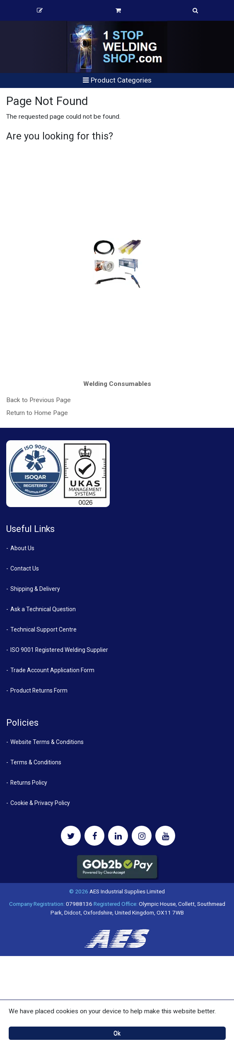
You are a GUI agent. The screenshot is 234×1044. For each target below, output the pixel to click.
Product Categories (117, 80)
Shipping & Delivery (35, 588)
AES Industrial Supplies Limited (127, 891)
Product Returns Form (39, 690)
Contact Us (24, 568)
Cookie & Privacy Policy (40, 803)
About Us (22, 548)
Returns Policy (28, 782)
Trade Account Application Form (52, 670)
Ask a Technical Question (43, 609)
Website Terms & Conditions (47, 742)
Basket (118, 10)
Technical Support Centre (43, 629)
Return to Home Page (37, 413)
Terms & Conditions (35, 762)
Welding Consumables (117, 384)
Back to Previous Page (38, 400)
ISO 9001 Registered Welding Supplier (59, 649)
